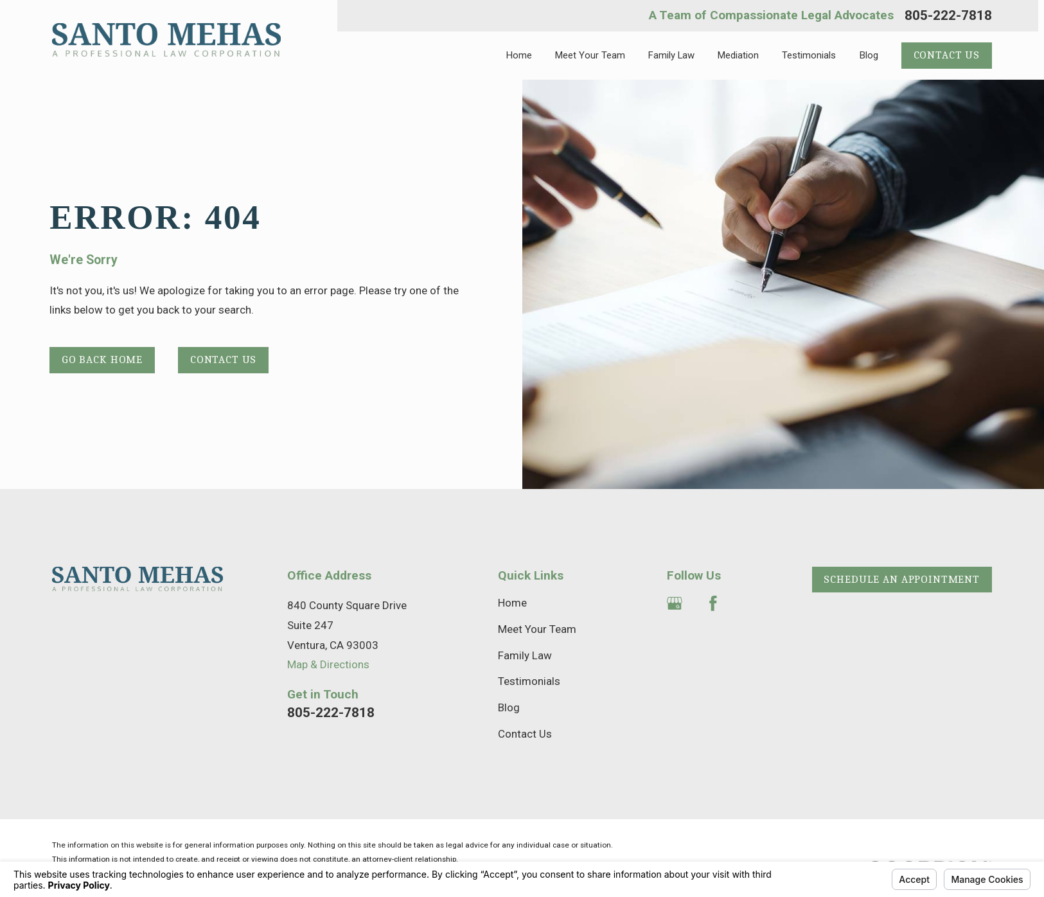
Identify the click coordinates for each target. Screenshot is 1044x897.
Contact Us (947, 55)
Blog (509, 707)
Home (512, 602)
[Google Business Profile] (674, 603)
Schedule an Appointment (902, 579)
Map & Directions (328, 664)
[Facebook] (713, 603)
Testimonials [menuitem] (809, 55)
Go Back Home (102, 359)
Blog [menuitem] (869, 55)
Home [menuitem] (519, 55)
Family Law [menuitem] (671, 55)
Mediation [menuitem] (738, 55)
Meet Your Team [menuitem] (590, 55)
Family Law (525, 655)
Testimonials (529, 681)
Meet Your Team (537, 629)
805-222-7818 (948, 15)
